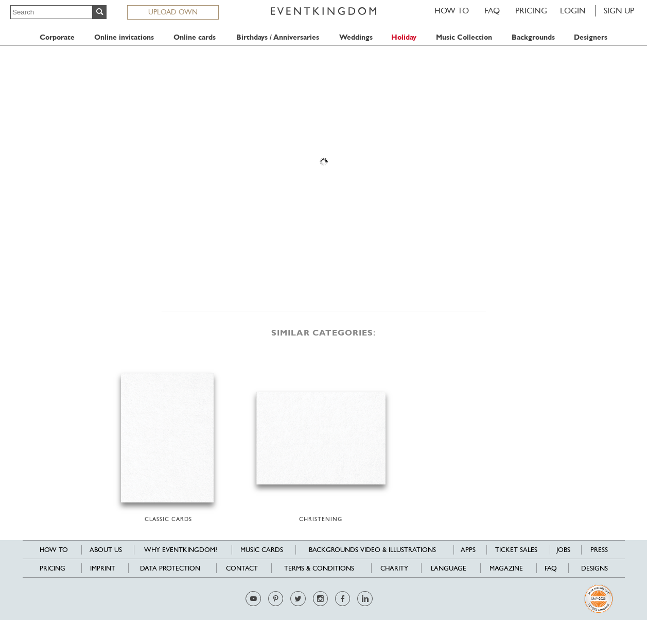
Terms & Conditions (319, 568)
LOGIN (573, 10)
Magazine (506, 568)
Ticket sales (516, 550)
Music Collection (464, 37)
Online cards (194, 37)
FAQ (492, 10)
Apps (468, 550)
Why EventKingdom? (180, 550)
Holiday (403, 37)
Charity (394, 568)
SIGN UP (619, 10)
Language (448, 568)
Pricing (531, 10)
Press (599, 550)
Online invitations (124, 37)
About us (106, 550)
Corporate (57, 37)
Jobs (563, 550)
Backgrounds (533, 37)
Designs (594, 568)
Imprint (102, 568)
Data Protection (170, 568)
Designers (590, 37)
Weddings (356, 37)
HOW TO (451, 10)
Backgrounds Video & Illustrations (372, 550)
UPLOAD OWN (173, 12)
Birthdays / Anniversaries (277, 37)
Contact (242, 568)
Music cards (261, 550)
